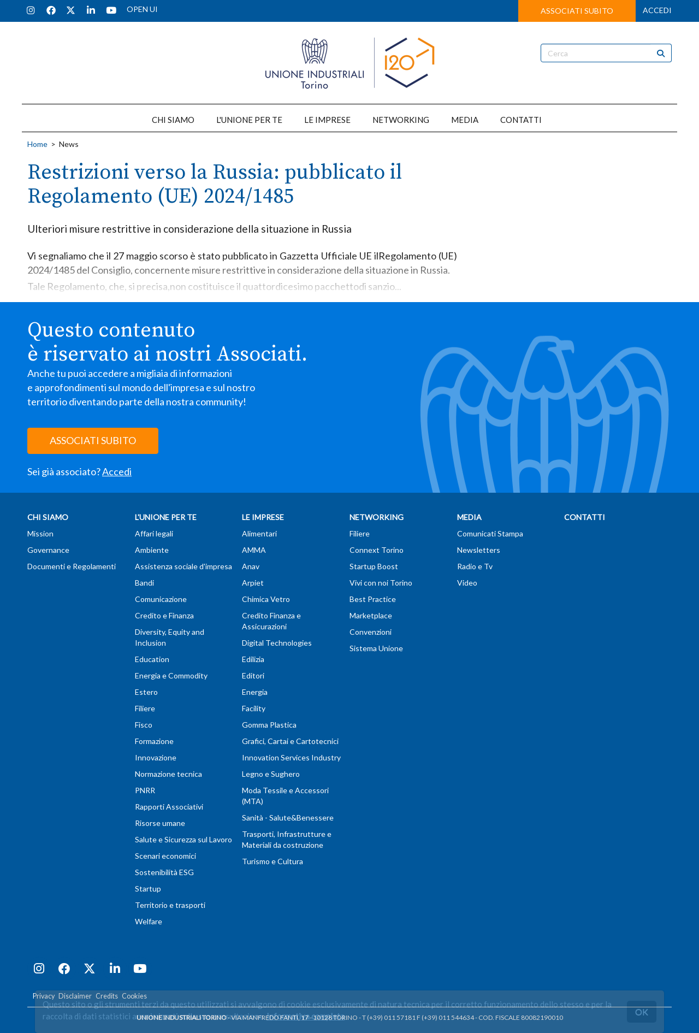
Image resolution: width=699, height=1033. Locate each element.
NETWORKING (400, 120)
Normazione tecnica (168, 773)
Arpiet (253, 582)
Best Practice (373, 599)
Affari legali (154, 533)
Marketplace (371, 615)
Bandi (144, 582)
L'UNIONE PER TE (249, 120)
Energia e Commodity (171, 675)
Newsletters (478, 549)
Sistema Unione (376, 648)
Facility (253, 708)
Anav (250, 566)
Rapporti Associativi (169, 806)
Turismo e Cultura (272, 861)
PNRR (145, 790)
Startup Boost (374, 566)
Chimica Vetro (266, 599)
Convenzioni (371, 631)
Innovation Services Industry (291, 757)
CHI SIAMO (173, 120)
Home (37, 144)
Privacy (44, 996)
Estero (146, 691)
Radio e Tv (475, 566)
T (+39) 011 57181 (389, 1017)
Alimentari (259, 533)
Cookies (134, 996)
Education (152, 659)
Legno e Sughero (271, 773)
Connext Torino (377, 549)
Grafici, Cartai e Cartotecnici (290, 741)
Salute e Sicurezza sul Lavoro (183, 839)
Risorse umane (160, 823)
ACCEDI (657, 10)
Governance (48, 549)
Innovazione (155, 757)
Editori (253, 675)
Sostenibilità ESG (164, 872)
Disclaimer (75, 996)
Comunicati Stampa (490, 533)
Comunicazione (161, 599)
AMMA (254, 549)
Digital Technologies (277, 642)
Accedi (117, 471)
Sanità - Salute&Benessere (288, 817)
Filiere (145, 708)
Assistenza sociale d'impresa (183, 566)
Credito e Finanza (164, 615)
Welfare (148, 921)
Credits (107, 996)
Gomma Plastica (269, 724)
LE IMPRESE (327, 120)
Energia (255, 691)
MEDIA (464, 120)
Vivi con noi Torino (381, 582)
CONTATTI (521, 120)
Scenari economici (165, 855)
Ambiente (152, 549)
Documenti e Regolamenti (71, 566)
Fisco (143, 724)
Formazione (154, 741)
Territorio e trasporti (170, 905)
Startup (148, 888)
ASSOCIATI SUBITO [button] (577, 10)
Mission (40, 533)
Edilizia (253, 659)
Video (467, 582)
